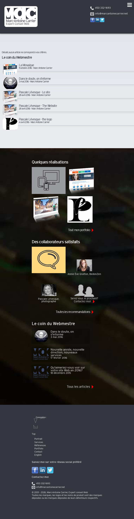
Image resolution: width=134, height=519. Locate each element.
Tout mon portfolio (79, 230)
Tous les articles (78, 386)
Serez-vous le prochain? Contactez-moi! (84, 293)
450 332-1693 (103, 8)
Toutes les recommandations (73, 312)
